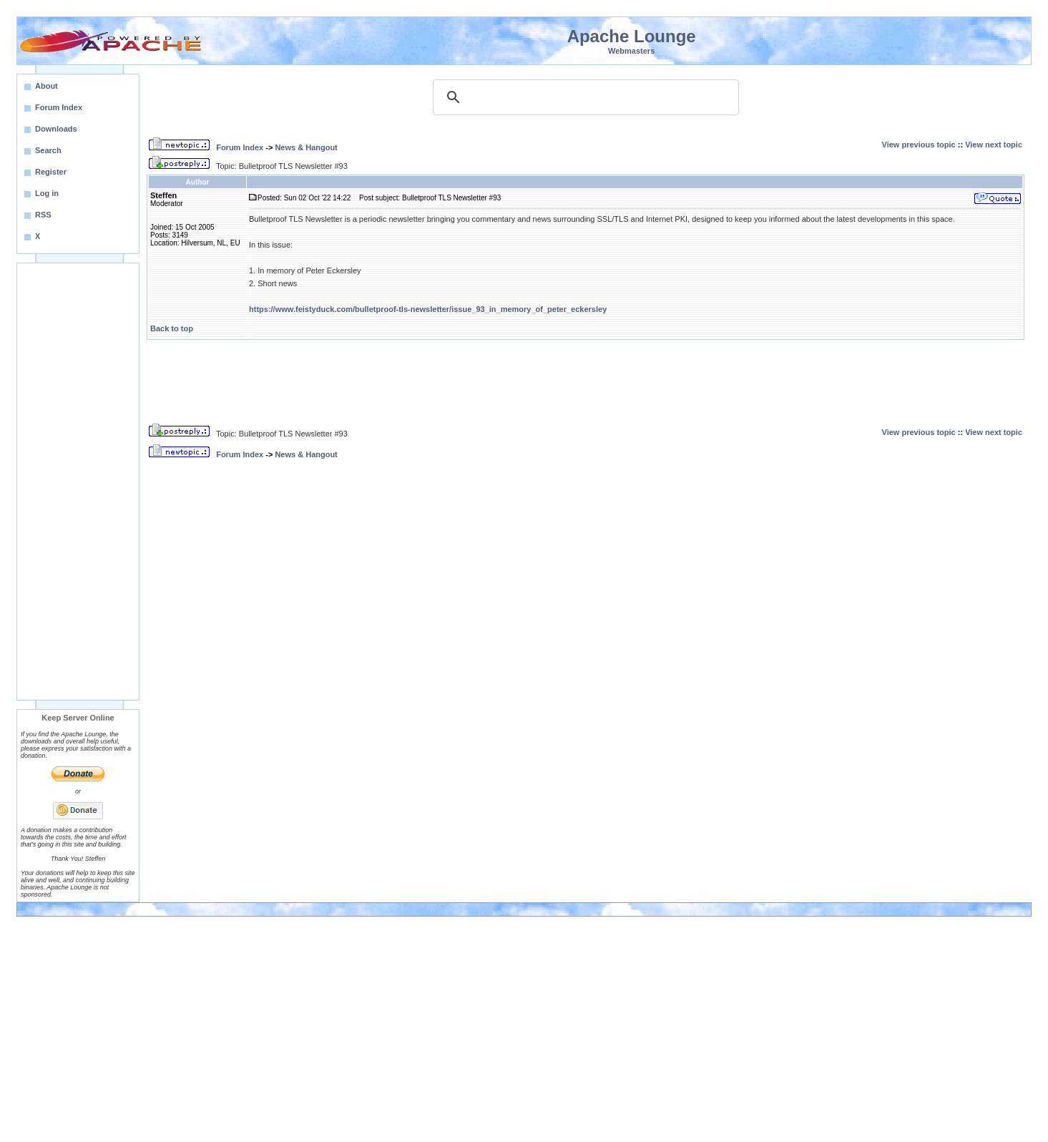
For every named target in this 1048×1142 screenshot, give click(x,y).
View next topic (993, 144)
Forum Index (239, 147)
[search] (584, 97)
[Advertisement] (78, 481)
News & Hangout (306, 147)
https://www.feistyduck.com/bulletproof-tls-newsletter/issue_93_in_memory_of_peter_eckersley (428, 309)
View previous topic (919, 144)
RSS (43, 214)
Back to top (171, 328)
